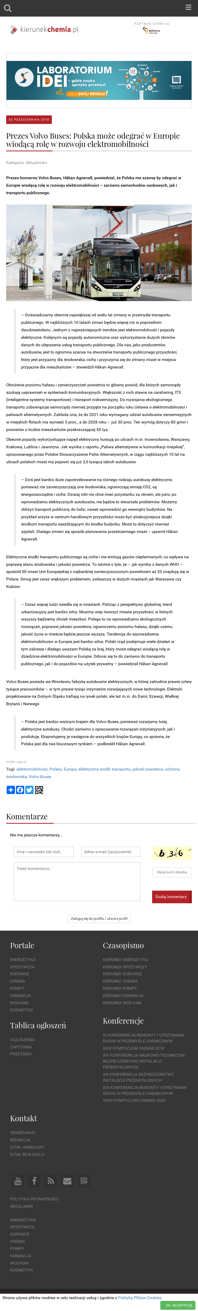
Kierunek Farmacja (123, 995)
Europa (70, 769)
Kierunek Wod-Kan (122, 1002)
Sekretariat (23, 1132)
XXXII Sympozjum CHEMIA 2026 (134, 1100)
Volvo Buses (40, 776)
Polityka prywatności (34, 1199)
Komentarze (27, 816)
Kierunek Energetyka (125, 959)
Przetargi (20, 1053)
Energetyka (23, 959)
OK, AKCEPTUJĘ (179, 1305)
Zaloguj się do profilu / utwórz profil (99, 918)
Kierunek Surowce (122, 973)
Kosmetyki (21, 1010)
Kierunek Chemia (120, 981)
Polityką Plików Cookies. (140, 1297)
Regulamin (21, 1206)
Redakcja (20, 1139)
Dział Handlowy (27, 1147)
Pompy (17, 988)
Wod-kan (19, 1002)
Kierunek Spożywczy (125, 966)
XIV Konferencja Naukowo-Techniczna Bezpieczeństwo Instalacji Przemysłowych (144, 1061)
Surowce (19, 973)
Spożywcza (22, 966)
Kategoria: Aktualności (26, 162)
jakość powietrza (148, 769)
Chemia (17, 981)
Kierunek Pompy (120, 988)
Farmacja (20, 995)
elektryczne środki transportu (104, 769)
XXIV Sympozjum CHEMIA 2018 (133, 1048)
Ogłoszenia (22, 1039)
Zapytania (21, 1047)
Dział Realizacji (27, 1154)
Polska (56, 769)
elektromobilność (32, 769)
